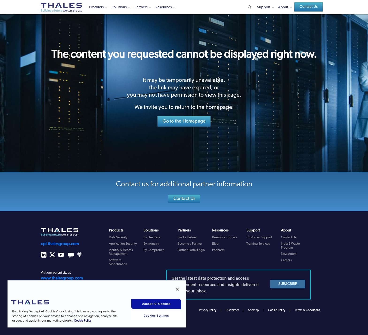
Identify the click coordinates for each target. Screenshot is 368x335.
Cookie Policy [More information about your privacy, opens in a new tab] (82, 320)
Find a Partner (187, 237)
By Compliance (153, 250)
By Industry (151, 244)
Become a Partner (190, 244)
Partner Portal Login (191, 250)
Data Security (118, 237)
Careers (286, 260)
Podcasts (218, 250)
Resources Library (224, 237)
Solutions (119, 7)
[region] (97, 303)
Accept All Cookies (156, 304)
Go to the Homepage (184, 121)
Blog (215, 244)
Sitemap (253, 310)
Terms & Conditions (307, 310)
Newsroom (288, 254)
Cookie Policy (276, 310)
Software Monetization (118, 262)
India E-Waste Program (290, 246)
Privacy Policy (207, 310)
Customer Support (259, 237)
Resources (163, 7)
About (283, 7)
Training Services (258, 244)
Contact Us (308, 7)
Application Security (123, 244)
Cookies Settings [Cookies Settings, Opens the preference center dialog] (156, 315)
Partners (141, 7)
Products (96, 7)
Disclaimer (232, 310)
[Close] (177, 289)
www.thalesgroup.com (62, 278)
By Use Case (151, 237)
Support (263, 7)
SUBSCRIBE (287, 284)
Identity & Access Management (121, 252)
